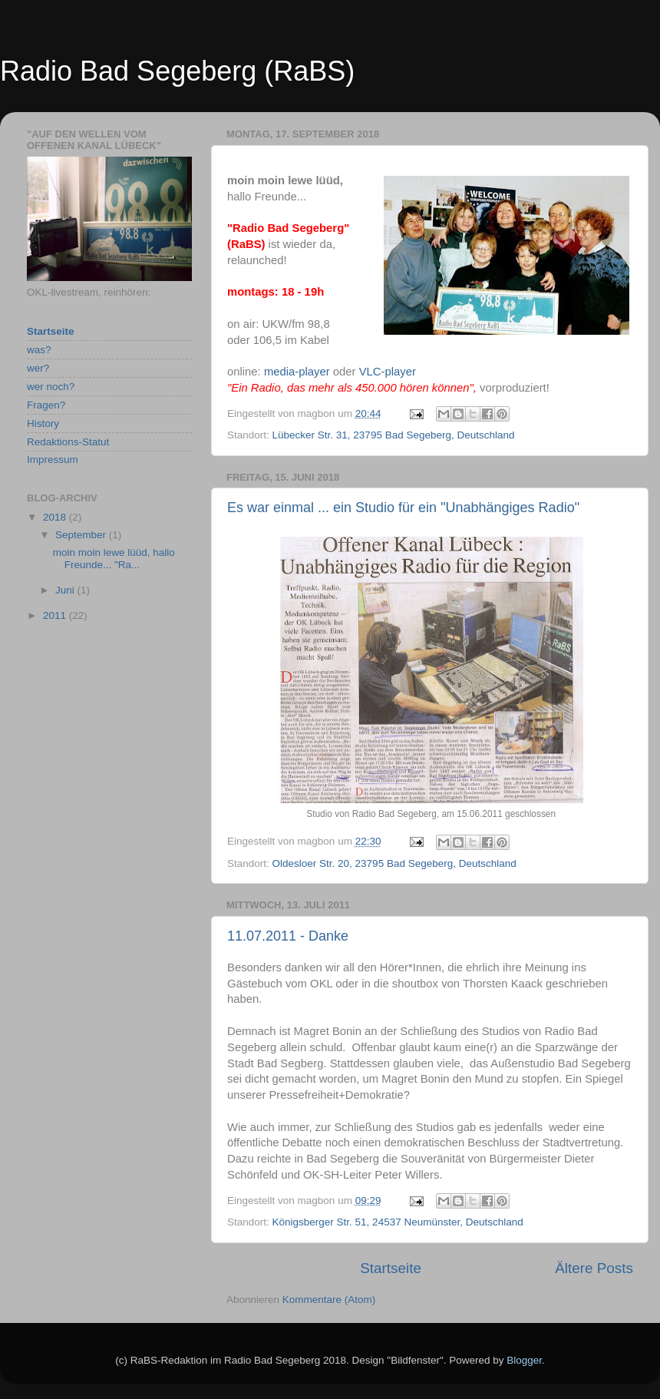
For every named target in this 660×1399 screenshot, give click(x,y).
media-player (297, 371)
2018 (56, 517)
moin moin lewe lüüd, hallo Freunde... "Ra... (114, 559)
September (82, 535)
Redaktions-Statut (68, 442)
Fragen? (46, 405)
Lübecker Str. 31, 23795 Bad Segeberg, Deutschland (393, 435)
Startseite (390, 1268)
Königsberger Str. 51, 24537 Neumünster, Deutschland (397, 1222)
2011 (56, 615)
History (43, 423)
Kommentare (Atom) (329, 1299)
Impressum (52, 459)
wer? (38, 368)
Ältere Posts (594, 1268)
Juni (66, 590)
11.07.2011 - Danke (287, 936)
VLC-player (387, 371)
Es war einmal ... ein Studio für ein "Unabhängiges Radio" (403, 507)
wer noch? (50, 386)
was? (39, 350)
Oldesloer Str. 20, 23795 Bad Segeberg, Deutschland (394, 863)
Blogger (524, 1360)
